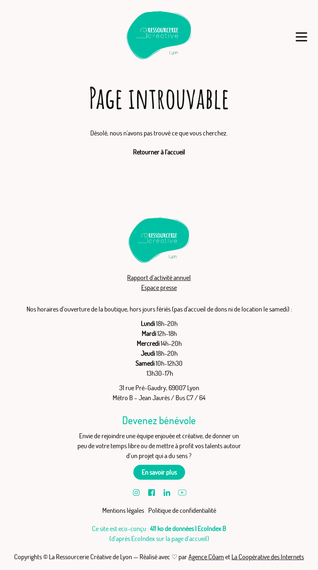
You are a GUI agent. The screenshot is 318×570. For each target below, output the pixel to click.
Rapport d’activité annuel (159, 277)
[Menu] (301, 36)
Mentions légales (123, 510)
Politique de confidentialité (182, 510)
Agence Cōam (206, 557)
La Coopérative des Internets (267, 557)
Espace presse (159, 287)
